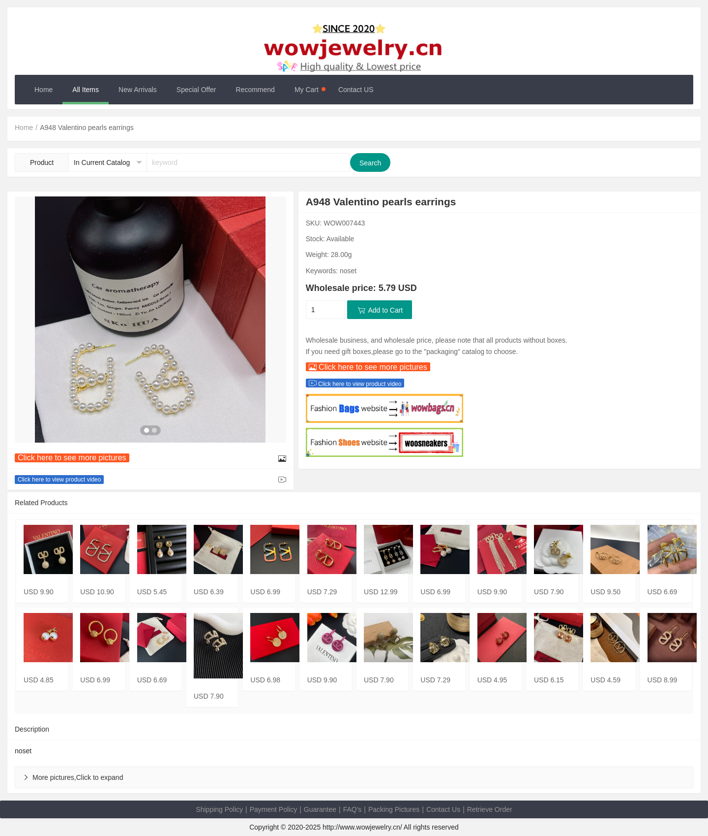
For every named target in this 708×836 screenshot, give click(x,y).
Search (370, 163)
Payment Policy (273, 809)
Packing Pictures (393, 809)
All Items (85, 90)
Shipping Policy (219, 809)
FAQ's (352, 809)
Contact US (356, 90)
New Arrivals (137, 90)
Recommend (255, 90)
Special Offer (196, 90)
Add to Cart (379, 310)
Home (43, 90)
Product (42, 162)
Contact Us (443, 809)
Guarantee (320, 809)
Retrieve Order (489, 809)
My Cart (310, 90)
